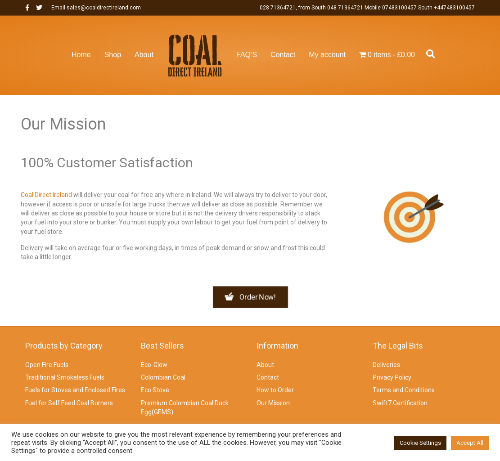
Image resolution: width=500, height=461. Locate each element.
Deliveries (386, 364)
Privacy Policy (392, 377)
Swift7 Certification (400, 403)
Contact (282, 54)
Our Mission (273, 403)
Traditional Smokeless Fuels (64, 377)
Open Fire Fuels (46, 364)
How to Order (275, 390)
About (144, 54)
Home (81, 54)
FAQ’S (246, 54)
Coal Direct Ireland (46, 194)
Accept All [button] (469, 442)
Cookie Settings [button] (420, 442)
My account (327, 54)
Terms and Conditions (404, 390)
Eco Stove (155, 390)
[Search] (428, 54)
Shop (112, 54)
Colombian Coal (163, 377)
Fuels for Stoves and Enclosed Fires (75, 390)
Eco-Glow (154, 364)
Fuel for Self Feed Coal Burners (69, 403)
